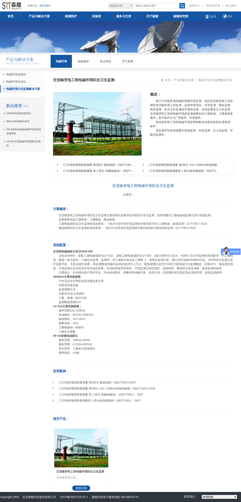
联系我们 (189, 496)
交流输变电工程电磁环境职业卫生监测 (80, 471)
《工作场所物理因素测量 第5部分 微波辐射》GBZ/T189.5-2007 (97, 164)
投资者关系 (213, 5)
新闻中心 (194, 5)
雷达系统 (105, 61)
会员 (213, 16)
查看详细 (81, 488)
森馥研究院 (180, 16)
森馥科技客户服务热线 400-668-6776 (113, 497)
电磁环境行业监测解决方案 (23, 88)
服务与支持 (123, 16)
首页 (11, 16)
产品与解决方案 (39, 16)
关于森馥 (152, 16)
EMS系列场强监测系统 (18, 113)
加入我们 (231, 5)
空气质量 (127, 61)
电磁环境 (61, 61)
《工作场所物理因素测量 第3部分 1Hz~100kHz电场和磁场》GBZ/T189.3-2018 (183, 164)
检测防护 (71, 16)
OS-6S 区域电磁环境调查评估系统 (23, 143)
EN (230, 16)
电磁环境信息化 (16, 81)
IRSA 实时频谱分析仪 (18, 121)
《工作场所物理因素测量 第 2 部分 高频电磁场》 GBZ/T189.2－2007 (97, 170)
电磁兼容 (83, 61)
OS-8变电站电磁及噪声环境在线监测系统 (23, 131)
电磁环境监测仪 (16, 74)
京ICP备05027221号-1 (74, 497)
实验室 (96, 16)
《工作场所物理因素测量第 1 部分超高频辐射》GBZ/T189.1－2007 (183, 170)
